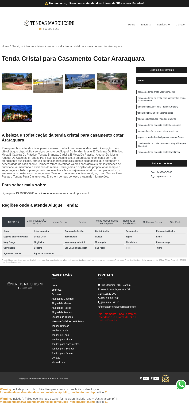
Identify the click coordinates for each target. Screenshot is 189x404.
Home (128, 24)
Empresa (143, 24)
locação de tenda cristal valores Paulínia (156, 93)
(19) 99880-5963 (162, 174)
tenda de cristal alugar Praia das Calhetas (156, 122)
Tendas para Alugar (62, 340)
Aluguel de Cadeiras (63, 299)
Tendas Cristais (60, 331)
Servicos (161, 24)
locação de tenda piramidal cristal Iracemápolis (159, 129)
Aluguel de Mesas (61, 303)
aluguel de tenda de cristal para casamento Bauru (160, 142)
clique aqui (45, 193)
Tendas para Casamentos (65, 344)
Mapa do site (58, 362)
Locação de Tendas (62, 317)
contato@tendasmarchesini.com (117, 307)
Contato (180, 24)
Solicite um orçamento (162, 70)
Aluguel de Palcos (61, 308)
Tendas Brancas (60, 326)
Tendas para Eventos (63, 349)
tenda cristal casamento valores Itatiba (155, 116)
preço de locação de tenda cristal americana (157, 135)
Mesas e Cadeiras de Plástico (68, 322)
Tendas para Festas (62, 353)
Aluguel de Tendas (62, 312)
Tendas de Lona (60, 335)
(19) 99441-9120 (162, 179)
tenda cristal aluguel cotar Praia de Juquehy (157, 109)
